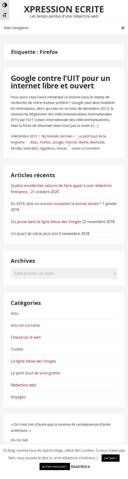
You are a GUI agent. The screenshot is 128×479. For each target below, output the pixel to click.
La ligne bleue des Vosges (33, 361)
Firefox (45, 142)
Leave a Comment (86, 148)
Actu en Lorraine (25, 325)
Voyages (18, 396)
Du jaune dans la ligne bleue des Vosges (46, 221)
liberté (83, 142)
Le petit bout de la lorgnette (35, 373)
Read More (80, 466)
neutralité (30, 148)
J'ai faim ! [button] (110, 458)
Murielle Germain (60, 136)
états (34, 142)
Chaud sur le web (26, 337)
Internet (71, 142)
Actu (14, 313)
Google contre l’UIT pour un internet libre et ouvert (60, 82)
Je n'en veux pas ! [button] (54, 466)
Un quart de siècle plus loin (34, 233)
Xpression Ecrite (64, 9)
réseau (62, 148)
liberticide (97, 142)
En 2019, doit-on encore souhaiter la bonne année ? (56, 203)
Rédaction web (23, 385)
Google (57, 142)
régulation (47, 148)
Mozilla (16, 148)
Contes (17, 349)
